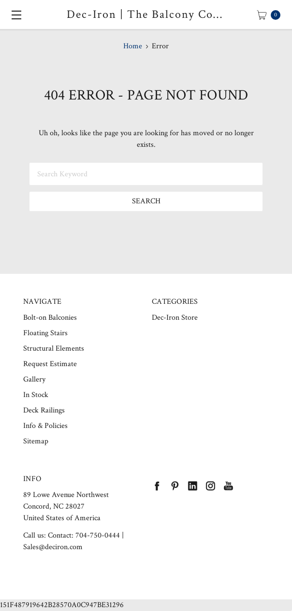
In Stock (35, 395)
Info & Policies (45, 426)
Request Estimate (50, 364)
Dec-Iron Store (175, 318)
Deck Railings (44, 410)
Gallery (34, 379)
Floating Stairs (45, 333)
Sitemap (35, 441)
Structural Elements (53, 348)
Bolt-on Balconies (50, 318)
